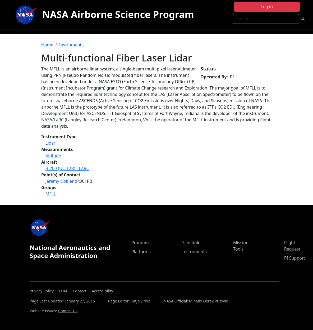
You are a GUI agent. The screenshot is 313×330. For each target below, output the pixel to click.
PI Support (294, 258)
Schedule (191, 243)
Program (140, 243)
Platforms (141, 252)
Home (47, 45)
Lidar (50, 143)
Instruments (71, 45)
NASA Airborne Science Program (118, 14)
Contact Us (67, 310)
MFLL (50, 194)
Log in (267, 7)
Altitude (53, 156)
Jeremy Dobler (59, 181)
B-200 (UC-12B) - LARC (67, 168)
